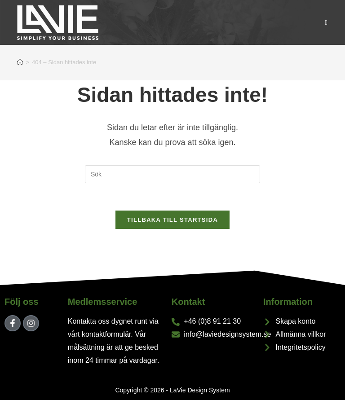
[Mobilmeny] (326, 22)
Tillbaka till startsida (172, 219)
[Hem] (20, 62)
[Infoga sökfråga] (172, 174)
